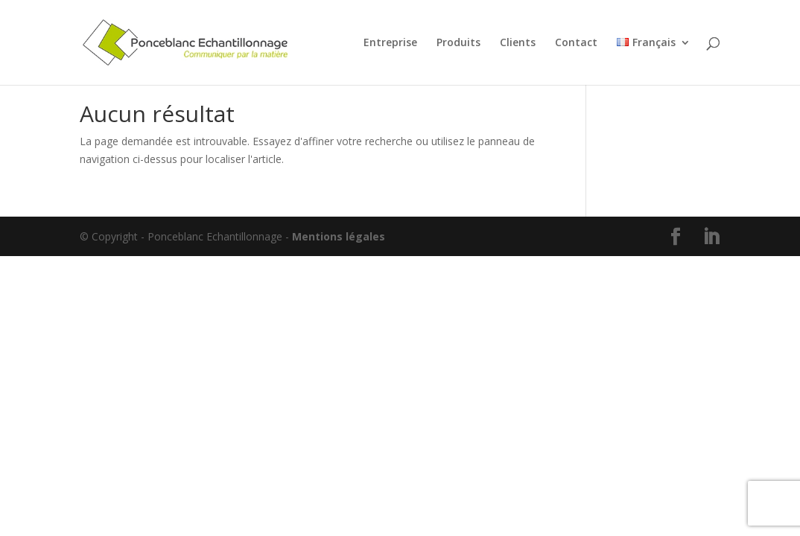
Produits (458, 43)
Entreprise (390, 43)
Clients (518, 43)
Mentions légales (338, 236)
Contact (576, 43)
